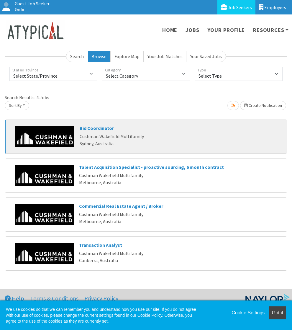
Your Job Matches (165, 56)
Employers (272, 7)
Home (169, 30)
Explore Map (127, 56)
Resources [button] (268, 30)
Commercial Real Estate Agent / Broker (121, 206)
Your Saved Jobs (206, 56)
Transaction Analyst (100, 245)
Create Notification (263, 105)
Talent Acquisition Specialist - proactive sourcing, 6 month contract (151, 167)
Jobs (192, 30)
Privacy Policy (101, 298)
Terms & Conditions (54, 298)
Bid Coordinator (97, 128)
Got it (277, 312)
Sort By (15, 105)
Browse (98, 56)
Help (14, 298)
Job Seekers (236, 7)
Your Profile (226, 30)
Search (77, 56)
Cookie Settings (248, 312)
